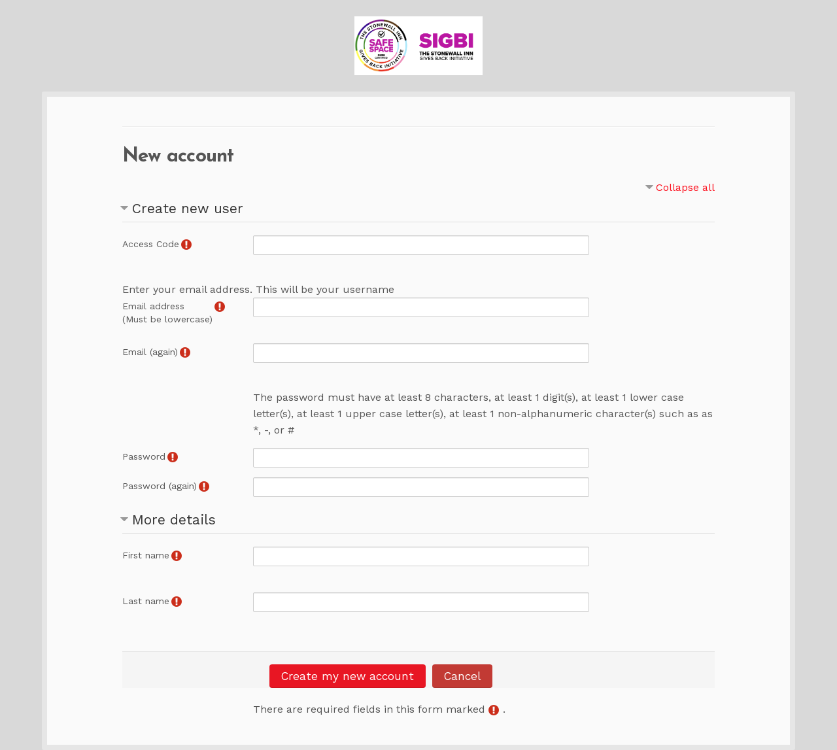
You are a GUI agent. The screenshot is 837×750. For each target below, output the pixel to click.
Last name (145, 601)
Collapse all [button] (685, 187)
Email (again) (150, 352)
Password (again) (159, 486)
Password (143, 456)
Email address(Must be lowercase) (167, 312)
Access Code (150, 244)
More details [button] (174, 519)
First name (145, 555)
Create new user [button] (187, 208)
